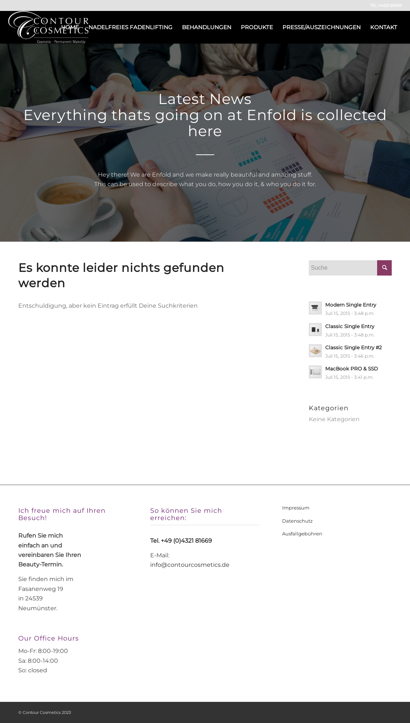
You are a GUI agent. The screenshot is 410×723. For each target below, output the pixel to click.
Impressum (296, 508)
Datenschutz (297, 521)
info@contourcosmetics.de (189, 564)
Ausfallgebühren (302, 534)
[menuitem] (70, 27)
